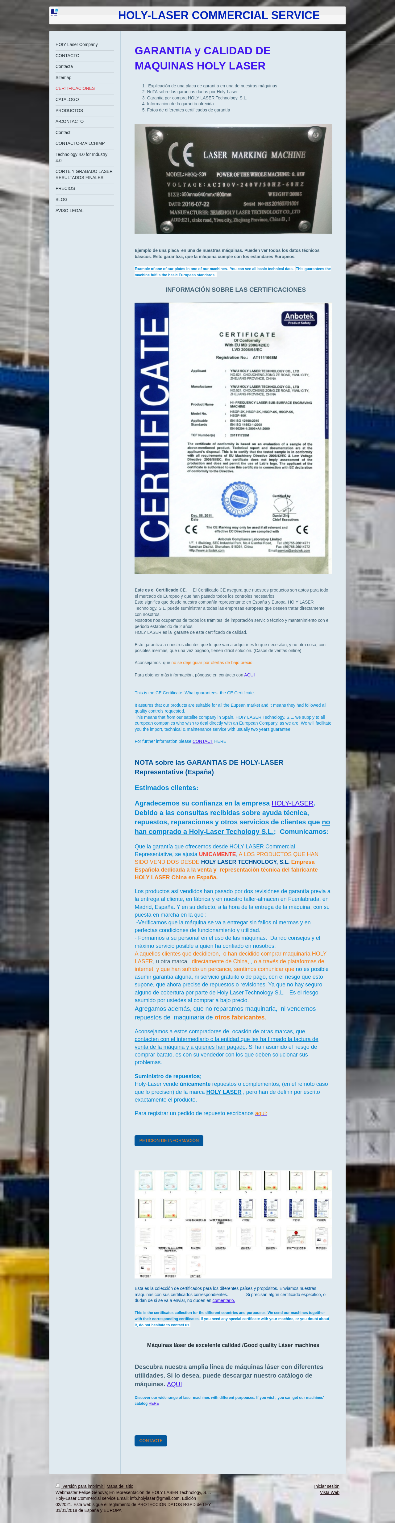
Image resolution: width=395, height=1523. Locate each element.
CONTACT (203, 741)
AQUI (249, 674)
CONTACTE (151, 1440)
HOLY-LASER (293, 803)
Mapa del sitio (120, 1486)
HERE (154, 1403)
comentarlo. (224, 1300)
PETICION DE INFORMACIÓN (169, 1140)
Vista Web (329, 1492)
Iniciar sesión (326, 1486)
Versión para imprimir (80, 1486)
